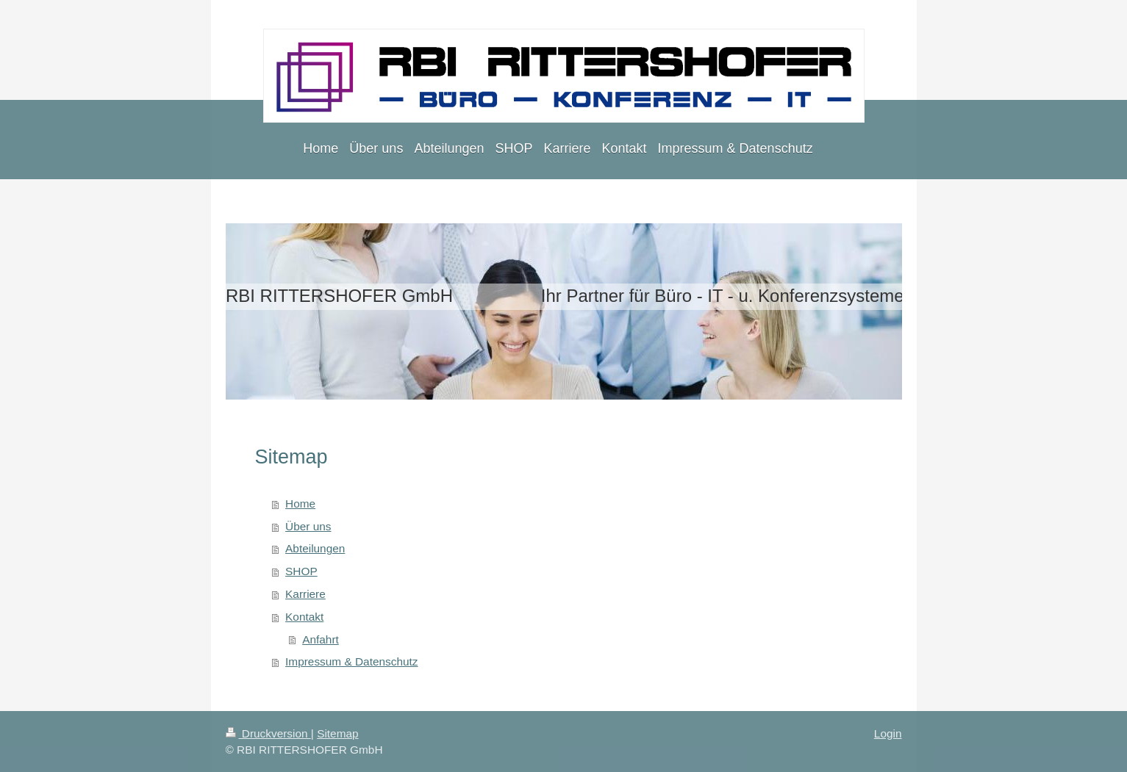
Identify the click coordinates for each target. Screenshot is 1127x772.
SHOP (301, 571)
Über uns (308, 526)
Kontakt (304, 616)
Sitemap (337, 733)
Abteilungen (315, 548)
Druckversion (268, 733)
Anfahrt (320, 639)
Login (888, 733)
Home (300, 503)
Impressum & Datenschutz (351, 661)
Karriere (305, 594)
